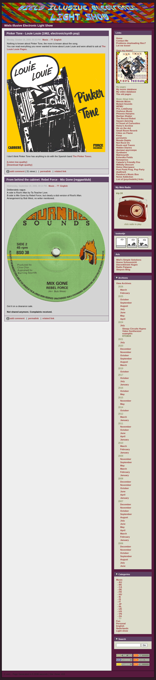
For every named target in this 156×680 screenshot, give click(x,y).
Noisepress (122, 160)
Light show (122, 631)
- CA (119, 587)
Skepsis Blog (123, 269)
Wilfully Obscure (125, 164)
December (125, 349)
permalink (45, 171)
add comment (15, 171)
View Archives (123, 283)
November (125, 352)
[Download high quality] (19, 165)
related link (60, 171)
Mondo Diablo (123, 140)
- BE (119, 584)
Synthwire (121, 152)
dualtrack (121, 172)
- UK (119, 609)
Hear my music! (124, 50)
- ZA (119, 616)
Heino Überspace (125, 167)
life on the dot (123, 128)
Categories (123, 574)
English (58, 40)
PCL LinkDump (124, 109)
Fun (118, 621)
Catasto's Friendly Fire (128, 162)
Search (121, 639)
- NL (119, 606)
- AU (119, 582)
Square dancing (124, 121)
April (122, 319)
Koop (119, 135)
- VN (119, 614)
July (122, 309)
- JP (119, 604)
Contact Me (122, 40)
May (122, 315)
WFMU (119, 106)
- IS (119, 599)
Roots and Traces (125, 145)
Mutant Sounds (124, 104)
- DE (119, 589)
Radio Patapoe (124, 267)
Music (45, 40)
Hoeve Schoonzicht (126, 262)
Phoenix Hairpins (125, 113)
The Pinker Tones (82, 156)
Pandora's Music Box (127, 174)
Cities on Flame (124, 133)
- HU (119, 594)
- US (119, 611)
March (123, 290)
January (124, 384)
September (126, 303)
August (124, 306)
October (124, 299)
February (125, 293)
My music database (126, 89)
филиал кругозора (126, 150)
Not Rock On (123, 143)
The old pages (123, 94)
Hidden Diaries (124, 147)
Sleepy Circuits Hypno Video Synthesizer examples (134, 331)
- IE (119, 597)
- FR (119, 592)
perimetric (121, 138)
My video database (126, 92)
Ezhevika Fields (124, 157)
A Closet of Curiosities (128, 123)
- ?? (51, 40)
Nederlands (122, 628)
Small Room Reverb (126, 130)
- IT (119, 601)
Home (119, 38)
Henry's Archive (124, 126)
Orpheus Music (124, 111)
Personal (121, 623)
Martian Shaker (124, 116)
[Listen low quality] (17, 162)
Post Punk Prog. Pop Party (130, 169)
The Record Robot (125, 118)
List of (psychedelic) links (129, 179)
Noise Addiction (124, 177)
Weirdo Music (123, 101)
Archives (122, 278)
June (123, 312)
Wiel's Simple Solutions (128, 260)
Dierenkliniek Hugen (127, 264)
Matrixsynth (122, 155)
